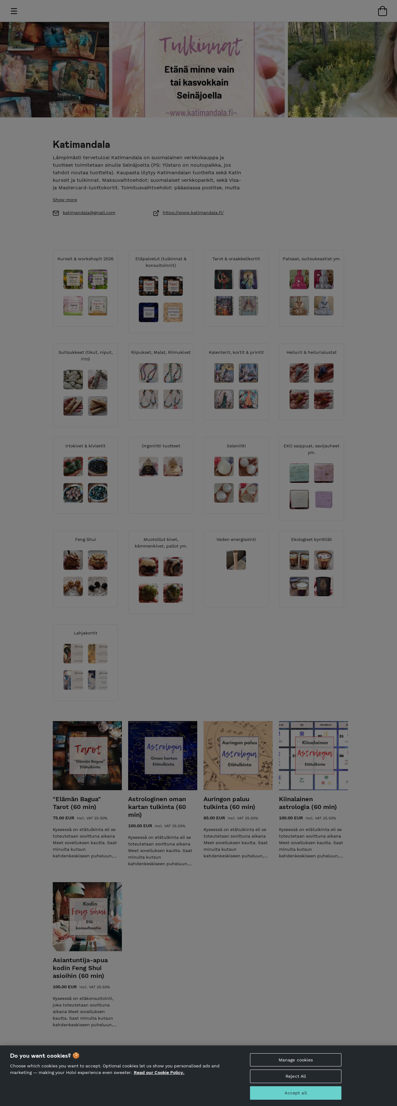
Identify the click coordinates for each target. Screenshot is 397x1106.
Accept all (296, 1092)
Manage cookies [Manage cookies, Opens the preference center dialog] (296, 1059)
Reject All (296, 1076)
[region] (198, 1075)
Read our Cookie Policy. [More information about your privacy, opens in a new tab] (159, 1072)
